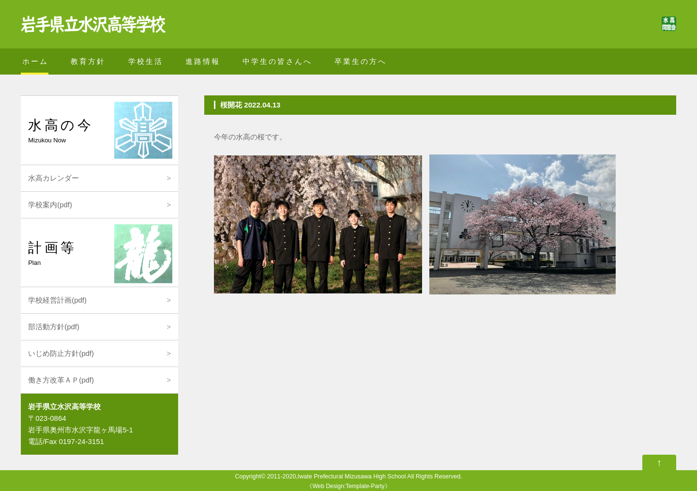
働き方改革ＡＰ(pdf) (61, 380)
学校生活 (145, 61)
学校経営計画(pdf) (57, 300)
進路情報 (202, 61)
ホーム (35, 61)
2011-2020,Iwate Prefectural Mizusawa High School (336, 476)
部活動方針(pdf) (53, 326)
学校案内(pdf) (50, 204)
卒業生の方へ (360, 61)
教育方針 (88, 61)
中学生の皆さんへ (277, 61)
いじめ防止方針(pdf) (61, 353)
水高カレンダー (53, 178)
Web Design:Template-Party (348, 486)
